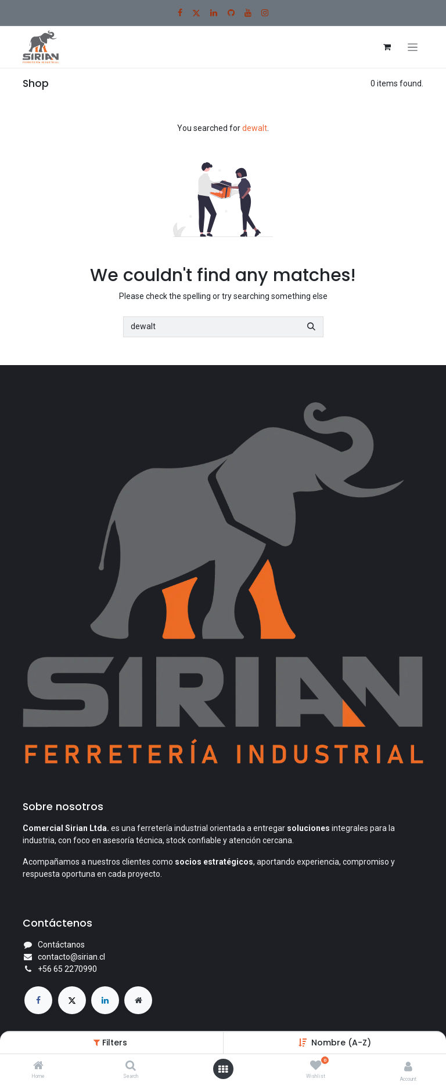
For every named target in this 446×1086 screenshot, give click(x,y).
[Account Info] (408, 1066)
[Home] (38, 1066)
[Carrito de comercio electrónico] (386, 47)
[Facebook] (180, 12)
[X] (196, 12)
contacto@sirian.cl (71, 956)
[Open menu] (223, 1069)
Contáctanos (61, 944)
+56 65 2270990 (67, 969)
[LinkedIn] (214, 12)
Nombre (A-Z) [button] (341, 1042)
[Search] (130, 1066)
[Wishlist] (315, 1066)
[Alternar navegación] (412, 47)
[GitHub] (231, 12)
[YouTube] (248, 12)
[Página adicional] (138, 1000)
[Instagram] (265, 12)
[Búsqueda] (311, 327)
